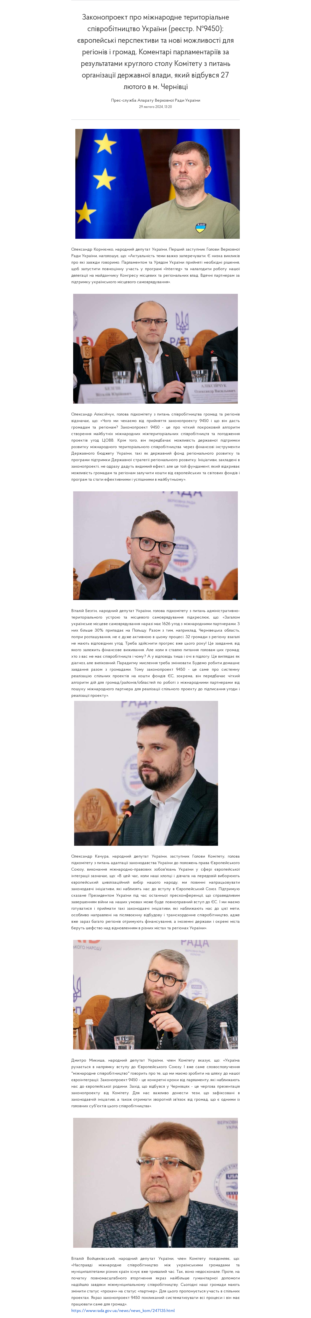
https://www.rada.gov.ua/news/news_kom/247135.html (123, 1311)
